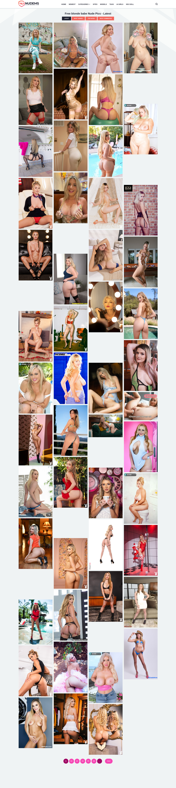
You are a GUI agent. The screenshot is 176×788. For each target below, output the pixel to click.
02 (71, 761)
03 (77, 761)
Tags (112, 4)
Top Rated (91, 18)
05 (88, 761)
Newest (72, 4)
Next (108, 761)
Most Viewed (78, 18)
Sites (95, 4)
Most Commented (106, 18)
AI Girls (119, 4)
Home (63, 4)
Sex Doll (130, 4)
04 (83, 761)
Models (103, 4)
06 (94, 761)
